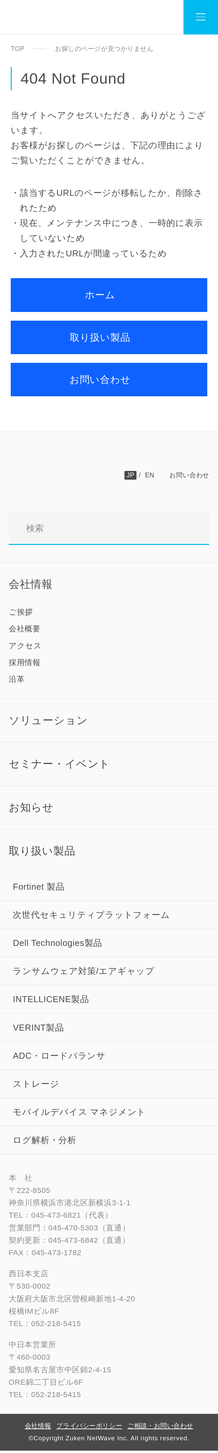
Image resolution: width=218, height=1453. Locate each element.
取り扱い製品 (100, 337)
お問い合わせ (100, 379)
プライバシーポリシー (89, 1428)
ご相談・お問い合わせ (160, 1428)
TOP (17, 48)
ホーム (100, 295)
